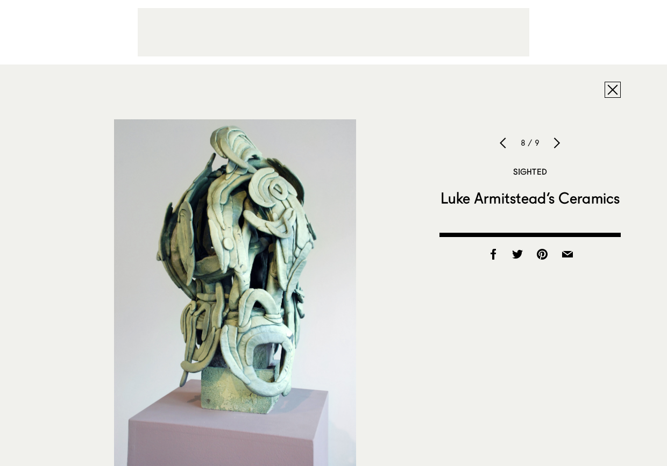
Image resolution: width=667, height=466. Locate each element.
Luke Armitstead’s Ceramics (530, 198)
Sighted (530, 171)
